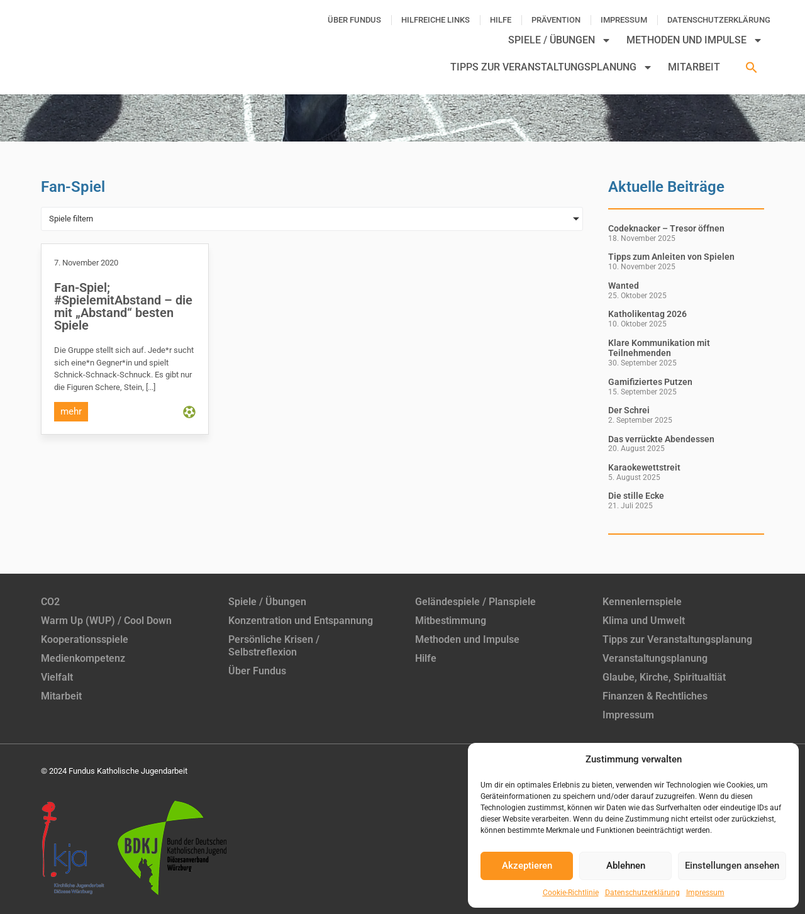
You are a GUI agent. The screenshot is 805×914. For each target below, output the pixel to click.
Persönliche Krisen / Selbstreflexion (273, 645)
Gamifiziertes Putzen (650, 382)
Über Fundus (354, 20)
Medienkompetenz (83, 658)
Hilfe (500, 20)
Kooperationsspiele (84, 639)
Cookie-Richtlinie (571, 892)
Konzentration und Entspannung (300, 621)
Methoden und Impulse (694, 40)
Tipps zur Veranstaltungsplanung (551, 67)
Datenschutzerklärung (642, 892)
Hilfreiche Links (435, 20)
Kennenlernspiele (642, 602)
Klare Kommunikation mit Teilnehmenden (659, 348)
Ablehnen (625, 865)
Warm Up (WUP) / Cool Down (106, 621)
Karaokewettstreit (644, 467)
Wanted (623, 286)
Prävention (555, 20)
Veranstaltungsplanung (655, 658)
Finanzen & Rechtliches (655, 696)
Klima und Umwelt (643, 621)
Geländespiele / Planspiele (475, 602)
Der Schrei (629, 410)
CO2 (50, 602)
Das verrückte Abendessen (661, 439)
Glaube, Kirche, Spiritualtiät (664, 677)
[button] (751, 67)
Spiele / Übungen (559, 40)
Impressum (705, 892)
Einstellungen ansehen (732, 865)
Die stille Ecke (636, 496)
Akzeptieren (527, 865)
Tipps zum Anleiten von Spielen (671, 257)
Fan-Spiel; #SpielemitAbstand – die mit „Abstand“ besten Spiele (123, 306)
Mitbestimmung (450, 621)
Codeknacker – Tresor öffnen (666, 228)
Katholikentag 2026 (647, 314)
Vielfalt (57, 677)
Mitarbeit (694, 67)
